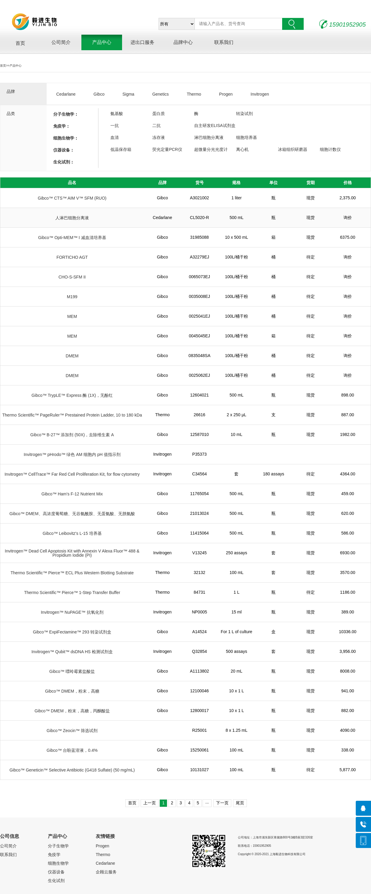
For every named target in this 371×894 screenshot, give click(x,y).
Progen (225, 94)
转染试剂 (244, 113)
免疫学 (59, 126)
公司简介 (61, 43)
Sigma (128, 94)
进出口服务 (142, 43)
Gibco (99, 94)
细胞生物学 (63, 138)
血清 (114, 137)
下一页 (222, 802)
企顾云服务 (106, 871)
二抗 (156, 125)
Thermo (194, 94)
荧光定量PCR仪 (167, 149)
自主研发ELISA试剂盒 (214, 125)
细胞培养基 (246, 137)
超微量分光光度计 (211, 149)
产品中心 (101, 43)
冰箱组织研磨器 (292, 149)
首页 (20, 43)
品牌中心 (183, 43)
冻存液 (158, 137)
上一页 (149, 802)
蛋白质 (158, 113)
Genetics (160, 94)
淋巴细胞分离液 (208, 137)
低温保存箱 (120, 149)
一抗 (114, 125)
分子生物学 (63, 114)
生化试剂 (61, 162)
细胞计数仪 (330, 149)
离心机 (242, 149)
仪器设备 (61, 150)
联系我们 (223, 43)
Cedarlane (66, 94)
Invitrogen (260, 94)
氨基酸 (116, 113)
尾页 (240, 802)
